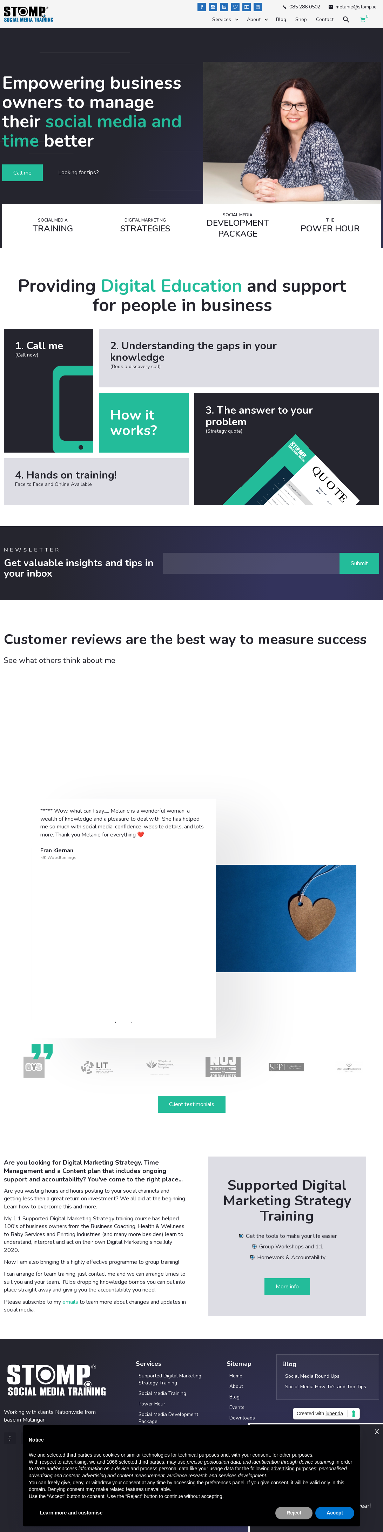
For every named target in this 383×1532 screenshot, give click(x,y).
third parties (151, 1462)
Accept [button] (335, 1513)
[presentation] (116, 1022)
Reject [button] (294, 1513)
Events (236, 1407)
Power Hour (152, 1404)
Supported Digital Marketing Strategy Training (170, 1379)
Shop (301, 19)
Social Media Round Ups (312, 1376)
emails (70, 1302)
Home (235, 1375)
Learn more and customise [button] (71, 1513)
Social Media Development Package (168, 1418)
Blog (281, 19)
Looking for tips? (78, 172)
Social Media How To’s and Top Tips (325, 1386)
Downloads (242, 1418)
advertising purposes (293, 1468)
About (236, 1386)
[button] (225, 19)
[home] (28, 14)
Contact (325, 19)
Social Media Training (162, 1393)
